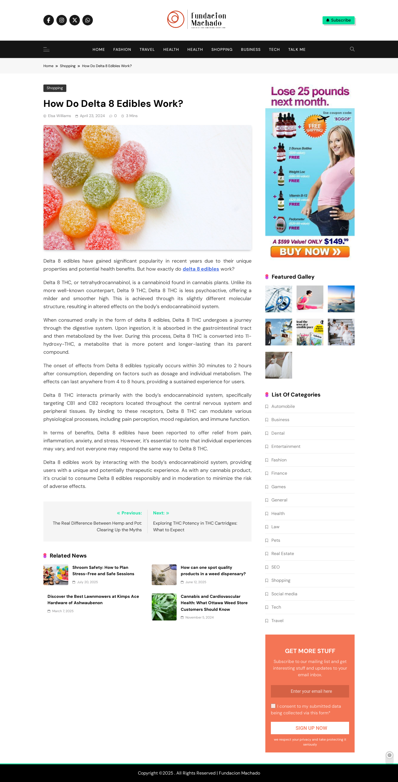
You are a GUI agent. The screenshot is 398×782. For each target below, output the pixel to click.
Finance (279, 473)
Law (275, 527)
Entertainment (285, 446)
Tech (274, 49)
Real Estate (282, 553)
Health (171, 49)
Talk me (297, 49)
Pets (275, 540)
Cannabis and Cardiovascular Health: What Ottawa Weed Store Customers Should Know (214, 603)
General (279, 500)
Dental (278, 433)
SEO (275, 567)
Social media (284, 594)
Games (278, 487)
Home (99, 49)
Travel (147, 49)
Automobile (283, 406)
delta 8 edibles (201, 269)
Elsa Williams (59, 115)
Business (251, 49)
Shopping (222, 49)
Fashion (122, 49)
